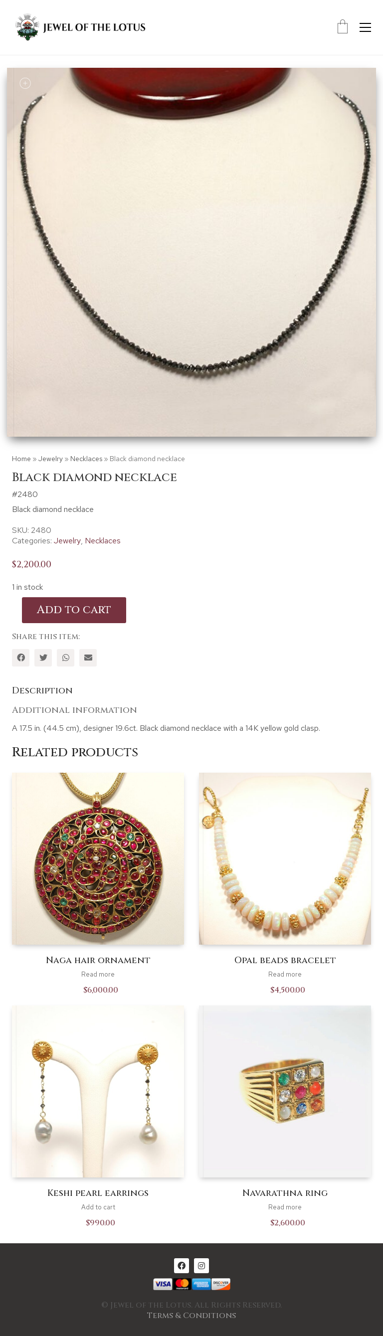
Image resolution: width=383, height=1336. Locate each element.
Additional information (74, 710)
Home (21, 458)
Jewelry (50, 458)
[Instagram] (201, 1265)
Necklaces (86, 458)
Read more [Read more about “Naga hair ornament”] (98, 974)
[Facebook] (20, 658)
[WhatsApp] (65, 658)
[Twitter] (43, 658)
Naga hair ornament (98, 960)
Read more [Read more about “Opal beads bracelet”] (285, 974)
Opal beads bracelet (285, 960)
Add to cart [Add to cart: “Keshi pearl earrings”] (98, 1207)
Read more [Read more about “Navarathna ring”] (285, 1207)
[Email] (88, 658)
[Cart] (343, 27)
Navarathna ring (285, 1193)
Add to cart (74, 610)
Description (42, 690)
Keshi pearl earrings (98, 1193)
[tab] (191, 691)
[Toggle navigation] (365, 27)
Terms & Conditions (191, 1316)
